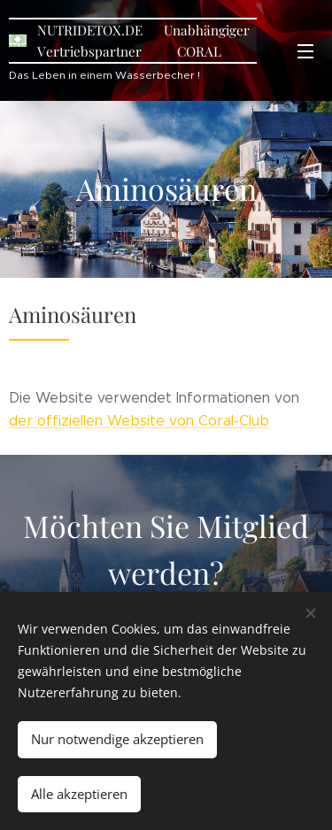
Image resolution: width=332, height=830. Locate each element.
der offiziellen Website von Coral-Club (139, 420)
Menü (305, 51)
